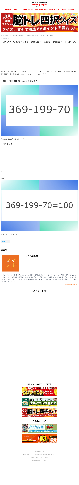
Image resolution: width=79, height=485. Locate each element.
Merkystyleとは (39, 451)
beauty (15, 9)
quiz (46, 9)
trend (64, 9)
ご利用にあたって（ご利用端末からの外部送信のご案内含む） (39, 454)
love (41, 9)
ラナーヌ (47, 457)
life (36, 9)
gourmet (23, 9)
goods (30, 9)
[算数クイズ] (5, 241)
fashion (8, 9)
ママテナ (40, 457)
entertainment (55, 9)
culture (71, 9)
